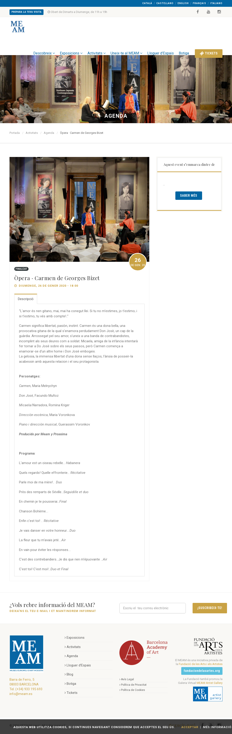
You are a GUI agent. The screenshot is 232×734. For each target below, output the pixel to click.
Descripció (26, 299)
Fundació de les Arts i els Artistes (200, 664)
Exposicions (71, 45)
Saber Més (188, 195)
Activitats (96, 45)
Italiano (216, 3)
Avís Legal (126, 679)
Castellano (165, 3)
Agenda (49, 133)
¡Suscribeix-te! (209, 608)
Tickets (209, 45)
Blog (69, 674)
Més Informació (217, 727)
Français (199, 3)
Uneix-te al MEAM (126, 45)
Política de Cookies (132, 690)
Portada (15, 133)
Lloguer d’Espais (160, 45)
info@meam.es (21, 694)
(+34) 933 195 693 (28, 689)
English (183, 3)
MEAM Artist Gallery (209, 683)
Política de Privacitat (133, 684)
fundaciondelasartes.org (202, 671)
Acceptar (189, 727)
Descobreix (44, 45)
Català (147, 3)
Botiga (184, 45)
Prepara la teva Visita (26, 11)
